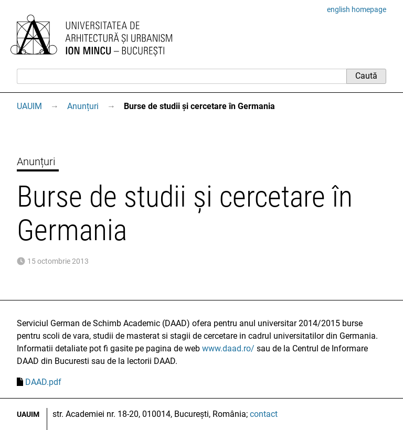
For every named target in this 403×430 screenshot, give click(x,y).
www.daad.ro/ (228, 348)
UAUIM (29, 106)
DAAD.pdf (43, 382)
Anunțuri (83, 106)
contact (264, 414)
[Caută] (181, 76)
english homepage (356, 9)
